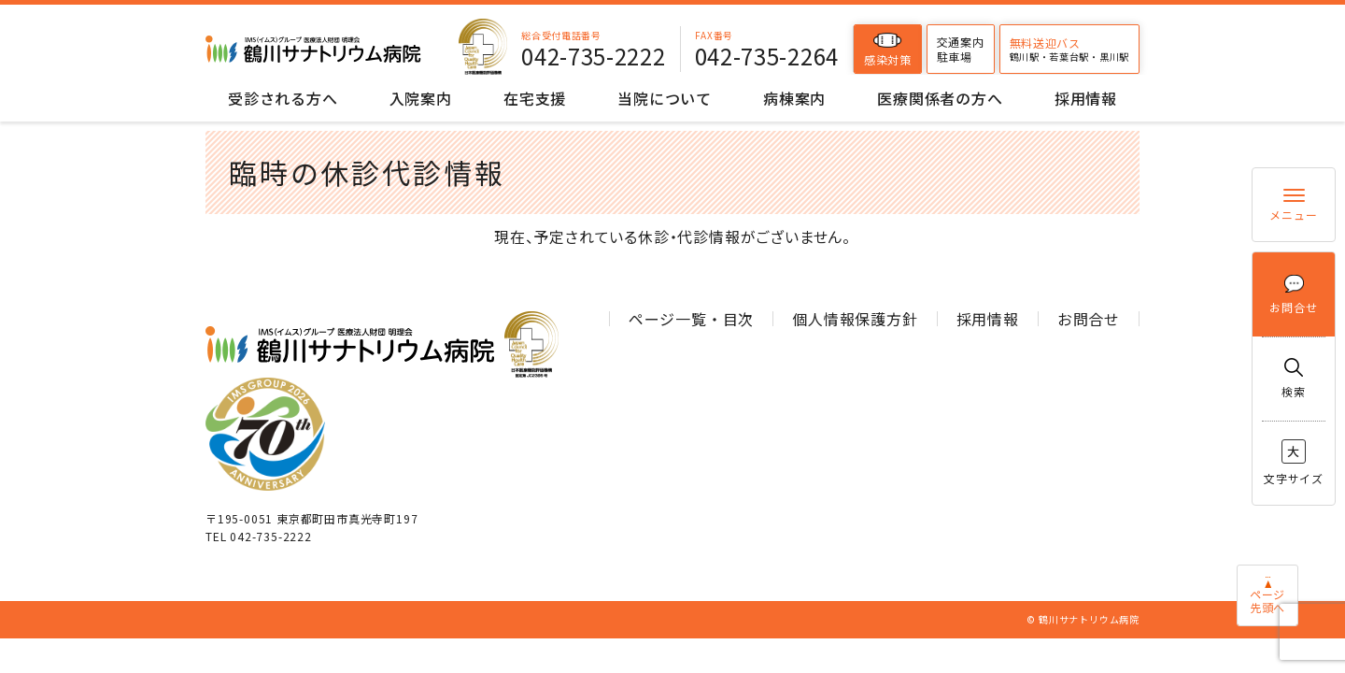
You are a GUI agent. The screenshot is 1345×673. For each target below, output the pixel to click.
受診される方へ (283, 98)
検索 (1293, 378)
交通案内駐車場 (960, 49)
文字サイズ (1294, 462)
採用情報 (1086, 98)
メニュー (1293, 206)
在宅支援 (534, 98)
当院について (664, 98)
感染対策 (888, 49)
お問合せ (1293, 295)
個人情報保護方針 (854, 319)
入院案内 (420, 98)
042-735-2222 (593, 56)
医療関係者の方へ (939, 98)
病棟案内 (794, 98)
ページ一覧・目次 (691, 319)
